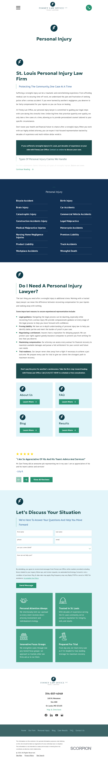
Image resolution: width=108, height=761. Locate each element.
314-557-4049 (54, 694)
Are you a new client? (24, 548)
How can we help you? (24, 556)
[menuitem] (32, 201)
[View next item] (26, 480)
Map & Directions (54, 710)
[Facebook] (46, 716)
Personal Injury (43, 731)
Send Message (26, 586)
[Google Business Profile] (62, 716)
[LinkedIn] (51, 716)
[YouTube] (56, 716)
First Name (20, 533)
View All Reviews (41, 480)
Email (58, 540)
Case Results (63, 731)
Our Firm (31, 731)
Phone (19, 540)
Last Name (59, 533)
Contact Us (80, 731)
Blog (53, 731)
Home (23, 731)
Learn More (30, 402)
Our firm (19, 165)
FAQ (71, 731)
